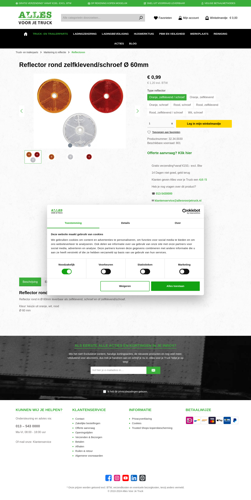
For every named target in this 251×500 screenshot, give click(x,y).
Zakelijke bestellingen (87, 423)
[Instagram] (117, 478)
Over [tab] (178, 222)
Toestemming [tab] (73, 222)
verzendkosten (121, 487)
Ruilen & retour (84, 450)
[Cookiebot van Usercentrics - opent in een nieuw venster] (185, 211)
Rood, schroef (182, 104)
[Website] (142, 478)
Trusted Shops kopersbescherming (152, 427)
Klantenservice (42, 441)
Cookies (136, 423)
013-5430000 (164, 193)
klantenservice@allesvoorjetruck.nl (178, 200)
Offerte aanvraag (85, 427)
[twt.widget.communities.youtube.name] (126, 478)
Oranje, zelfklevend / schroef (167, 97)
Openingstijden (84, 432)
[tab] (30, 282)
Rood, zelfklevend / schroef (166, 112)
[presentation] (125, 382)
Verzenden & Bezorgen (88, 437)
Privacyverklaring (142, 418)
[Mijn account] (188, 17)
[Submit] (153, 370)
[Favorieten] (162, 17)
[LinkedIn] (134, 478)
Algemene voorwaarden (89, 455)
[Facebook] (108, 478)
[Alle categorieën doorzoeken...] (99, 18)
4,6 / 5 (203, 179)
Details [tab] (125, 222)
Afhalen (79, 446)
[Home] (25, 34)
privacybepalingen (128, 391)
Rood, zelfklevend (207, 104)
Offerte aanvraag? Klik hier (169, 153)
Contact (79, 418)
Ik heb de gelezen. (127, 391)
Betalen (79, 441)
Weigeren (125, 286)
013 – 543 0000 (28, 426)
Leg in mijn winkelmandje (204, 123)
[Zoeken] (141, 18)
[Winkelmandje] (220, 17)
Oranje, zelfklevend (202, 97)
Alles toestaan (175, 286)
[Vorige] (21, 111)
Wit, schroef (195, 112)
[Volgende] (137, 111)
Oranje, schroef (158, 104)
